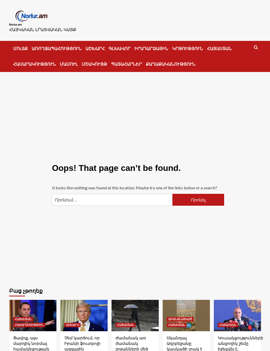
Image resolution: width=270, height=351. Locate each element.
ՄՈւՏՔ (20, 46)
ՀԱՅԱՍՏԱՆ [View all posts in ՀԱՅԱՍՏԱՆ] (23, 316)
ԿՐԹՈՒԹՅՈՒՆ (187, 46)
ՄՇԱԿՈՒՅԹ (94, 61)
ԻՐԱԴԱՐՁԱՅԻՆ (151, 46)
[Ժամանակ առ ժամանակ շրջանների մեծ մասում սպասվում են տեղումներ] (135, 313)
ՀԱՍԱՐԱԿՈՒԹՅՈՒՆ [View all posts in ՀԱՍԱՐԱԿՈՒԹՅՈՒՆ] (29, 322)
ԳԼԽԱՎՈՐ (120, 46)
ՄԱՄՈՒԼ (69, 61)
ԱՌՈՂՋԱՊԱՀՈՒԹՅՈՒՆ (56, 46)
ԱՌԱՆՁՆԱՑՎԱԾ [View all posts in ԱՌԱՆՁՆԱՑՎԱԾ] (180, 316)
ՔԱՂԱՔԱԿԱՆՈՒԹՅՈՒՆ (170, 61)
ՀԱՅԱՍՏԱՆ (219, 46)
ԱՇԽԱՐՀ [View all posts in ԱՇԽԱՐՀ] (72, 322)
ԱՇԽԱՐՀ (95, 46)
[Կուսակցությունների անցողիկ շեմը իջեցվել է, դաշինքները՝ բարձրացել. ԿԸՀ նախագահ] (237, 313)
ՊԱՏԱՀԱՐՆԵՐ (126, 61)
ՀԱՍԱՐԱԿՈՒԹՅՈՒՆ (34, 61)
